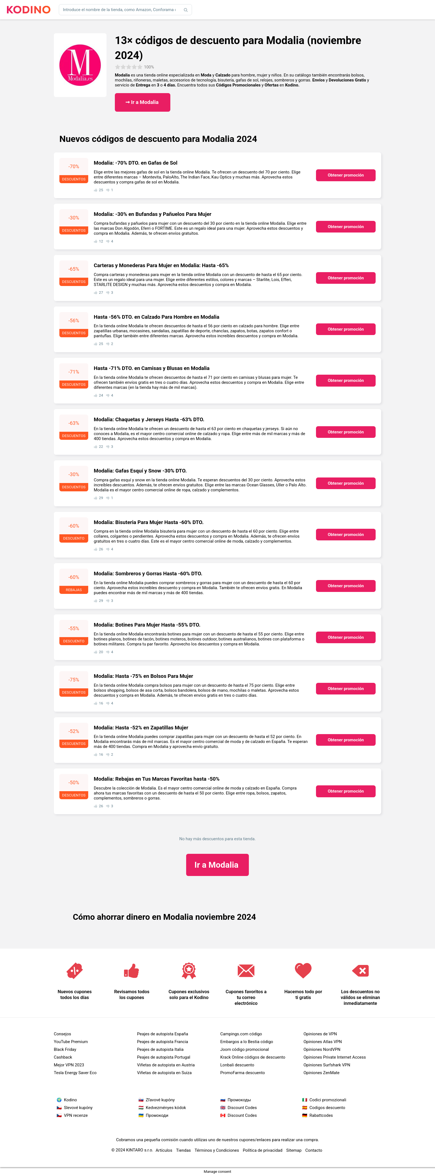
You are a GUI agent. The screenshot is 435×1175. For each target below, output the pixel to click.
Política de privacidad (262, 1150)
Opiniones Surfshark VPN (327, 1064)
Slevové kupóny (78, 1107)
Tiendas (183, 1150)
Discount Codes (242, 1107)
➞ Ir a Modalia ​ (142, 102)
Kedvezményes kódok (166, 1107)
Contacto (313, 1150)
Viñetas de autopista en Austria (166, 1064)
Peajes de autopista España (162, 1033)
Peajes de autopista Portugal (163, 1057)
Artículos (164, 1150)
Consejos (62, 1033)
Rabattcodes (321, 1115)
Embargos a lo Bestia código (246, 1041)
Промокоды (239, 1099)
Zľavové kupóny (160, 1099)
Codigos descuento (327, 1107)
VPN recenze (76, 1115)
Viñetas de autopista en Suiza (164, 1072)
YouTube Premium (71, 1041)
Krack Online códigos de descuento (252, 1057)
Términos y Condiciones (217, 1150)
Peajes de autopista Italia (160, 1049)
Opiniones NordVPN (322, 1049)
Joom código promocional (244, 1049)
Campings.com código (241, 1033)
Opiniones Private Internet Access (335, 1057)
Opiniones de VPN (320, 1033)
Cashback (63, 1057)
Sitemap (294, 1150)
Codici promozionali (328, 1099)
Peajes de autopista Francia (162, 1041)
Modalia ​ (217, 865)
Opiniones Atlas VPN (323, 1041)
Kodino (70, 1099)
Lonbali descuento (237, 1064)
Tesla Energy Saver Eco (75, 1072)
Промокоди (157, 1115)
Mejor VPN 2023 (69, 1064)
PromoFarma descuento (242, 1072)
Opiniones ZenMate (322, 1072)
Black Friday (65, 1049)
